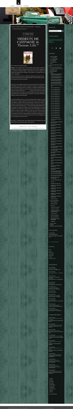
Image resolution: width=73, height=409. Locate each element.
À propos (26, 5)
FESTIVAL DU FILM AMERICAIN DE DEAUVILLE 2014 (57, 122)
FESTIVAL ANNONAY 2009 (55, 91)
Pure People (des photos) (53, 234)
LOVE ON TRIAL (52, 283)
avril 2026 (51, 378)
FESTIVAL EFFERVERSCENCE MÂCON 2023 (56, 155)
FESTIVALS (51, 72)
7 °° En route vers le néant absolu (55, 67)
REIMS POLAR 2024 (54, 198)
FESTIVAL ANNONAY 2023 (55, 113)
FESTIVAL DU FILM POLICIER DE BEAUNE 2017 (56, 144)
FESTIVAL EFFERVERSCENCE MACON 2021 (56, 152)
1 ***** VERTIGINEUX (53, 57)
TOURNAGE (53, 221)
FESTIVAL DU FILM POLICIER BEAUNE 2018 (56, 130)
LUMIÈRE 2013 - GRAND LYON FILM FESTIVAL (56, 194)
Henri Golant (51, 255)
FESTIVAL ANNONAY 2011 (55, 94)
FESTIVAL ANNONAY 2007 (55, 87)
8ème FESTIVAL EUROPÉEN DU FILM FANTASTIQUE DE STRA (56, 80)
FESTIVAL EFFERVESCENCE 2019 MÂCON (56, 158)
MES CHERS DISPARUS (55, 216)
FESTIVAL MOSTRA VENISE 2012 (56, 173)
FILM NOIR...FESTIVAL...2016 (55, 183)
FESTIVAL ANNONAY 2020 (55, 110)
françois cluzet (31, 128)
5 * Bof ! (25, 126)
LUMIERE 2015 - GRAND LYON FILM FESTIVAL (56, 186)
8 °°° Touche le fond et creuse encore (56, 68)
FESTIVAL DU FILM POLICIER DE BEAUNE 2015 (56, 139)
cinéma (43, 128)
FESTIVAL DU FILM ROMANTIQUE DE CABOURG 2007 (56, 147)
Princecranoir (51, 318)
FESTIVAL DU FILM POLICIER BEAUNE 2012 (56, 125)
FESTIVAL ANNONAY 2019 (55, 108)
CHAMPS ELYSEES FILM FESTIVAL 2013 (56, 85)
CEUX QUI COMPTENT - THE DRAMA (56, 272)
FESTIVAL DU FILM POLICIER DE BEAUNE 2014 (56, 136)
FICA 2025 (52, 181)
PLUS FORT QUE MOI (53, 268)
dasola (50, 330)
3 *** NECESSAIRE (53, 60)
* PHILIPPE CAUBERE (53, 56)
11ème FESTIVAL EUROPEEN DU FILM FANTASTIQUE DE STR (56, 77)
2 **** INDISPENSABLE (54, 59)
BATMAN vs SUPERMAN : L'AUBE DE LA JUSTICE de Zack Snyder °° (23, 26)
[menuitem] (13, 6)
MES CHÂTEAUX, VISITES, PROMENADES (55, 219)
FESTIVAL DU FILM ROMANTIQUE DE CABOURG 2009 (56, 150)
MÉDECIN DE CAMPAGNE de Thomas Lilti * (28, 42)
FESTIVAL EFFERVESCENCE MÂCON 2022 (55, 169)
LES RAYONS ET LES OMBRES (54, 295)
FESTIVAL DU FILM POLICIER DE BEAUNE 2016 (56, 141)
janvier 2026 (51, 383)
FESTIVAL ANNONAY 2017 (55, 105)
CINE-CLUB (53, 205)
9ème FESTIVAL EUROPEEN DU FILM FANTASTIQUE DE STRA (56, 83)
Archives (19, 5)
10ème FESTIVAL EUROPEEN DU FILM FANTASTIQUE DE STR (56, 74)
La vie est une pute (53, 223)
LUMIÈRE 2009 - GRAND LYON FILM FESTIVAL (56, 191)
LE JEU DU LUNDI (54, 213)
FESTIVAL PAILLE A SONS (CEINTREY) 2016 (55, 178)
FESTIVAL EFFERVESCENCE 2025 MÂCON (56, 163)
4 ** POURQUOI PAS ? (53, 62)
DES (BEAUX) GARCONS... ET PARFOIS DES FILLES (56, 211)
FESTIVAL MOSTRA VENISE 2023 (56, 175)
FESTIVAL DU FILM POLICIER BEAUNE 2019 (56, 133)
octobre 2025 (51, 387)
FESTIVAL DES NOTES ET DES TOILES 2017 (56, 120)
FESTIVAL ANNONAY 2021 (55, 112)
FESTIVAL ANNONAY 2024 (55, 115)
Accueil (13, 5)
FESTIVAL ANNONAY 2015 (55, 101)
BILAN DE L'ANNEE (54, 203)
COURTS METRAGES (53, 71)
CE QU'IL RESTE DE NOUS (53, 309)
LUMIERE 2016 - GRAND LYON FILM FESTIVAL (56, 188)
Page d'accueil (37, 26)
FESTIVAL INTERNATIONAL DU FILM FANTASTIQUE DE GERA (56, 171)
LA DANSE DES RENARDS (53, 287)
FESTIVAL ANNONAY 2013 (55, 98)
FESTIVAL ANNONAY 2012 (55, 96)
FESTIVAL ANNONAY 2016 (55, 103)
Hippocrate (27, 90)
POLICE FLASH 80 (52, 299)
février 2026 (51, 381)
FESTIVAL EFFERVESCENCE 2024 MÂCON (56, 161)
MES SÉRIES (52, 224)
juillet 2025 (51, 391)
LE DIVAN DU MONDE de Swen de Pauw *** (20, 28)
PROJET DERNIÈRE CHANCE (54, 305)
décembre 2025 (52, 384)
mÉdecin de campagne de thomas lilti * (21, 128)
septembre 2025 (52, 388)
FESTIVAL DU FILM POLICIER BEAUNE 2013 (56, 128)
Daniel (50, 348)
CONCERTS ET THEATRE (55, 207)
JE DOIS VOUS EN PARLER (54, 200)
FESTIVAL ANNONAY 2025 (55, 117)
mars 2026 (51, 380)
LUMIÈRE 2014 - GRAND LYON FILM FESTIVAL (56, 197)
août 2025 (51, 390)
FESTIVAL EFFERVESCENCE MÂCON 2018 (55, 166)
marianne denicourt (38, 128)
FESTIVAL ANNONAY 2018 (55, 106)
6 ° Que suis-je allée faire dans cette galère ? (55, 65)
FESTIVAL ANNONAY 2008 (55, 89)
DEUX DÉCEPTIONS (52, 292)
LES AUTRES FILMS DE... (55, 215)
